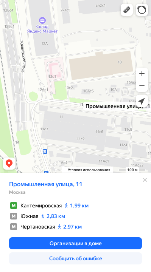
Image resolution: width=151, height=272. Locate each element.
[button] (127, 10)
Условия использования (89, 170)
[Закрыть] (145, 180)
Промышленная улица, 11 (46, 184)
